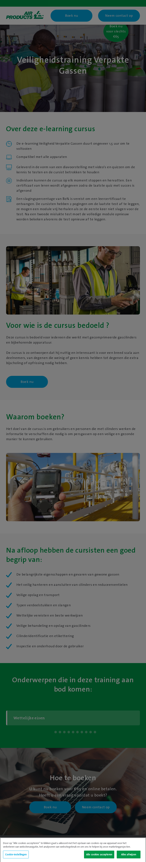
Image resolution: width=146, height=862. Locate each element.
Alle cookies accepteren (99, 857)
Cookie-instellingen (16, 857)
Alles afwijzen (128, 857)
